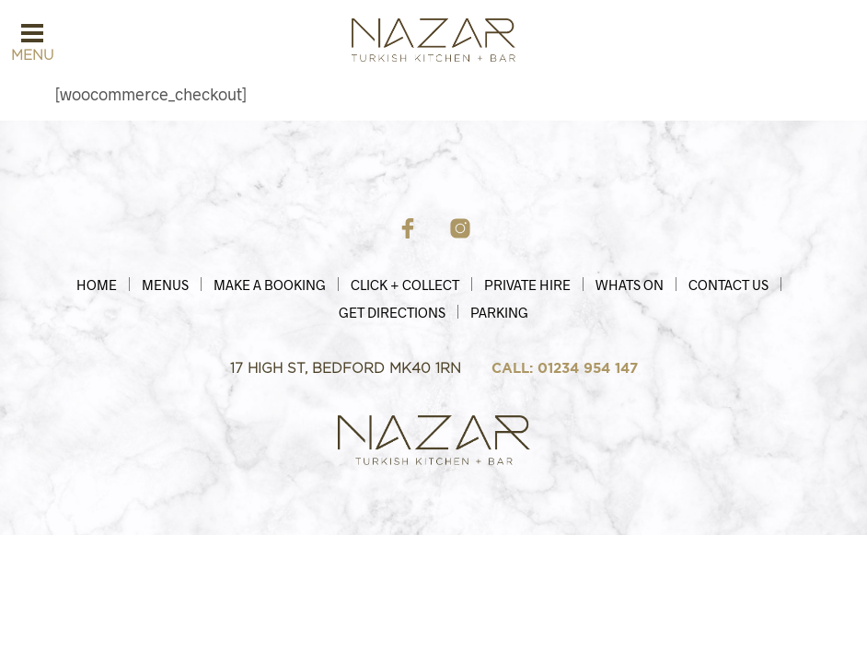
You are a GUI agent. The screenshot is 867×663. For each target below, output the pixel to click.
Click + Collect (405, 284)
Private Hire (527, 284)
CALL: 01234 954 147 (564, 368)
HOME (96, 284)
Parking (499, 312)
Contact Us (728, 284)
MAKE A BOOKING (270, 284)
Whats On (629, 284)
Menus (165, 284)
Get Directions (392, 312)
